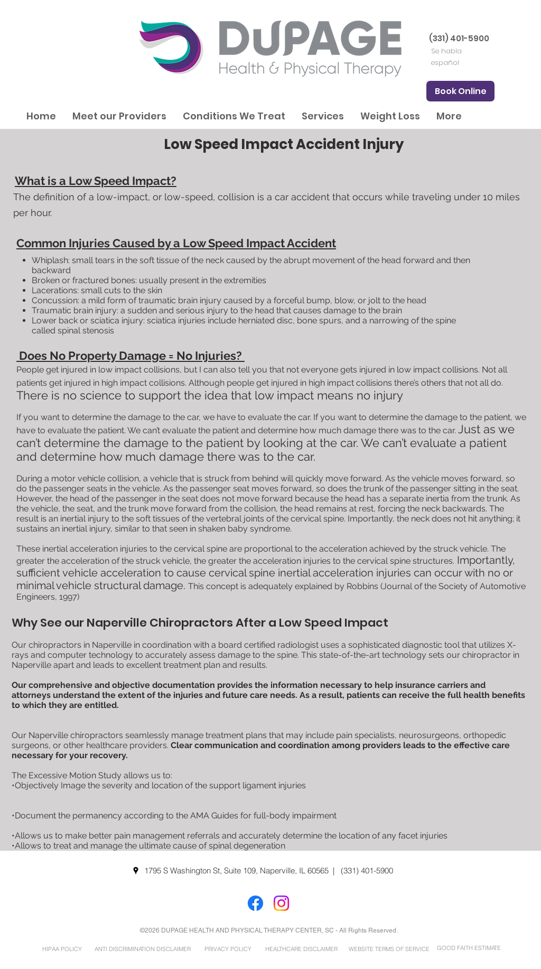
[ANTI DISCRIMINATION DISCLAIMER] (142, 949)
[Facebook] (255, 903)
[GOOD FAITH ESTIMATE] (469, 948)
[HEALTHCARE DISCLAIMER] (301, 949)
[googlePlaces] (135, 870)
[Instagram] (281, 903)
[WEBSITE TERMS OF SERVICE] (389, 949)
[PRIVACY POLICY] (228, 949)
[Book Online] (460, 91)
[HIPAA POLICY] (61, 949)
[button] (119, 116)
